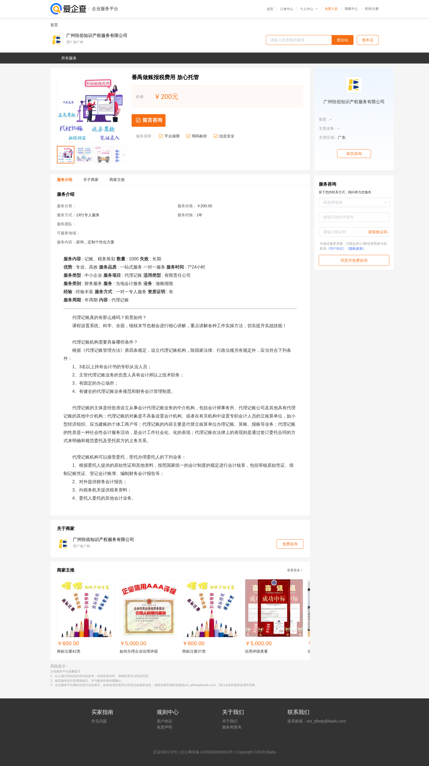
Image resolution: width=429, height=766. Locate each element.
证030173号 (167, 752)
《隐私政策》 (356, 248)
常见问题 (99, 721)
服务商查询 (231, 727)
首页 (270, 9)
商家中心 (351, 8)
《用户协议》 (336, 248)
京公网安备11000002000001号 (206, 752)
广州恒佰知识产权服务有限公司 (96, 35)
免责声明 (164, 727)
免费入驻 (331, 8)
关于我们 (229, 721)
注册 (375, 9)
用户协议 (164, 721)
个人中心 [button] (309, 9)
